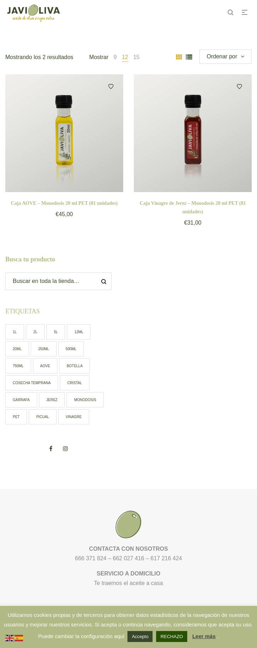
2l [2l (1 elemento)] (35, 332)
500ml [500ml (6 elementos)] (71, 349)
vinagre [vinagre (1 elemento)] (74, 417)
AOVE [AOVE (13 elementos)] (45, 366)
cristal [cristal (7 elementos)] (74, 383)
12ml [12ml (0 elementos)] (78, 332)
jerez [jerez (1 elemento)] (52, 400)
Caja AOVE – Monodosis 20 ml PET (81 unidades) (64, 203)
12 (125, 57)
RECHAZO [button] (171, 636)
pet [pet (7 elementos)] (16, 417)
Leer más (204, 636)
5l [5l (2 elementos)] (56, 332)
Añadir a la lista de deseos (110, 86)
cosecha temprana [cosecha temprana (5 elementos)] (32, 383)
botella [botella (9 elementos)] (74, 366)
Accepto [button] (140, 636)
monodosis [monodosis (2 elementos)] (85, 400)
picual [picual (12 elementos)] (42, 417)
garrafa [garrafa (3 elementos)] (21, 400)
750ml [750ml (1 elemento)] (18, 366)
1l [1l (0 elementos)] (15, 332)
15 (136, 57)
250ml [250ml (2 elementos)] (43, 349)
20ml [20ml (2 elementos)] (17, 349)
